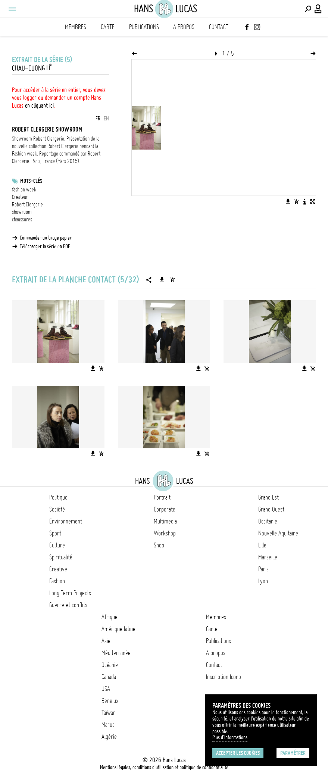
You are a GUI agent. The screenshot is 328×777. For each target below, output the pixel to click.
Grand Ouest (271, 509)
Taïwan (108, 712)
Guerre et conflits (68, 605)
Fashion (57, 581)
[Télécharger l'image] (288, 201)
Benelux (109, 700)
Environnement (65, 521)
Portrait (162, 497)
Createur (20, 197)
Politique (58, 497)
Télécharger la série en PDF (45, 246)
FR (98, 118)
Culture (57, 545)
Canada (108, 677)
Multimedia (165, 521)
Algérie (109, 736)
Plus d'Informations (229, 737)
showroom (22, 212)
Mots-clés (31, 181)
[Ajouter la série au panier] (172, 279)
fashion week (24, 189)
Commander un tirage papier (46, 237)
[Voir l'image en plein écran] (312, 201)
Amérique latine (118, 629)
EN (106, 118)
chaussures (22, 219)
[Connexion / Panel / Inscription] (318, 9)
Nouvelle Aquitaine (278, 533)
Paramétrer (293, 753)
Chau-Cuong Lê (31, 68)
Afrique (109, 617)
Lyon (263, 581)
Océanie (109, 665)
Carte (108, 27)
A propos (183, 27)
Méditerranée (116, 653)
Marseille (267, 557)
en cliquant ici (39, 105)
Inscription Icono (223, 677)
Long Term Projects (70, 593)
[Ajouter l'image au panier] (296, 201)
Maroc (108, 724)
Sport (55, 533)
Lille (262, 545)
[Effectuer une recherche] (308, 9)
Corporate (164, 509)
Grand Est (268, 497)
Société (57, 509)
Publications (144, 27)
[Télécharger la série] (162, 279)
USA (105, 688)
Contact (218, 27)
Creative (58, 569)
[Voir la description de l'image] (304, 201)
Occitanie (267, 521)
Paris (263, 569)
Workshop (165, 533)
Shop (159, 545)
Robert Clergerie (27, 204)
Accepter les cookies (238, 753)
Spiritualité (60, 557)
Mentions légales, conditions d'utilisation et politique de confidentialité (164, 767)
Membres (75, 27)
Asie (105, 641)
